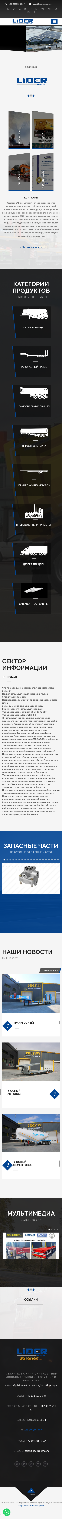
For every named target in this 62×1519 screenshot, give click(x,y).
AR (56, 9)
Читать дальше (30, 248)
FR (28, 12)
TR (42, 9)
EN (49, 9)
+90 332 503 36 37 (15, 4)
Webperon (39, 1505)
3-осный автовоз (14, 1092)
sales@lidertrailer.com (40, 4)
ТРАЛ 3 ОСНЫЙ (23, 1022)
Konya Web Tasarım (26, 1505)
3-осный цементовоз (22, 1163)
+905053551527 (33, 1430)
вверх (32, 1495)
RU (35, 12)
